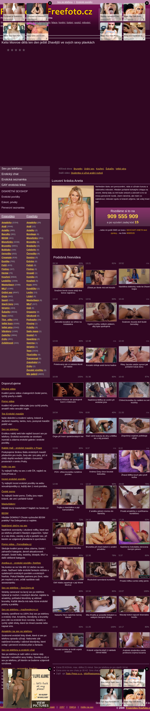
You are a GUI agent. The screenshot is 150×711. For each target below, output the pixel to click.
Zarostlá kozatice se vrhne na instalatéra (68, 323)
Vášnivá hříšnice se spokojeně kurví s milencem (68, 400)
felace (54, 22)
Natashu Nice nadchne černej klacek (68, 616)
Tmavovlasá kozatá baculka (68, 548)
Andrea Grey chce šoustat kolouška (101, 472)
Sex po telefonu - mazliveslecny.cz (20, 609)
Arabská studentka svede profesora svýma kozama (134, 651)
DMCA (72, 707)
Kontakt (51, 707)
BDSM (5, 513)
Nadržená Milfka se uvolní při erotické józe (101, 401)
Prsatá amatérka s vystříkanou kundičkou (134, 512)
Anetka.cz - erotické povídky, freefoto (21, 563)
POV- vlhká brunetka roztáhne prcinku (68, 473)
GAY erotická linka (14, 184)
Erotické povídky (84, 2)
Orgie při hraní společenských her (68, 436)
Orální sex (89, 168)
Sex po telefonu (65, 2)
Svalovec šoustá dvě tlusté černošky (134, 323)
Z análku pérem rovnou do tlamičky (101, 512)
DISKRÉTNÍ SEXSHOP (15, 191)
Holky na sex (8, 466)
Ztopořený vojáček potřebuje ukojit (134, 437)
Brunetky (78, 168)
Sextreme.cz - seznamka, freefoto (19, 668)
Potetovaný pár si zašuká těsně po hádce (68, 365)
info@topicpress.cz (93, 673)
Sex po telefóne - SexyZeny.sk (18, 587)
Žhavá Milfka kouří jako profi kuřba (134, 476)
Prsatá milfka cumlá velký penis (134, 581)
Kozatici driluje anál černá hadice (101, 365)
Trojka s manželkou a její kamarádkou (68, 508)
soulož (77, 22)
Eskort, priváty (9, 202)
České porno (8, 491)
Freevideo (8, 216)
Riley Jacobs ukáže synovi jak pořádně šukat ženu (134, 365)
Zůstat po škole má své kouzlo (101, 287)
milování (86, 22)
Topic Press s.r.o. (74, 673)
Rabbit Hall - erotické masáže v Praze (22, 448)
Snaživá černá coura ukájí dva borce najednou (68, 291)
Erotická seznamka (14, 179)
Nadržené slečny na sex (14, 525)
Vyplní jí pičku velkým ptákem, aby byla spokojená (101, 325)
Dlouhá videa (8, 389)
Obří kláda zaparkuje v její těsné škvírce (68, 583)
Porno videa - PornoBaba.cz (16, 544)
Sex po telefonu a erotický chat (18, 650)
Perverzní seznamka (13, 207)
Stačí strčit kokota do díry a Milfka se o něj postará (101, 437)
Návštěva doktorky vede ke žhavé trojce (134, 287)
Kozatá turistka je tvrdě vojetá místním (68, 650)
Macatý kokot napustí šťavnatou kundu (134, 616)
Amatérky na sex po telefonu (17, 631)
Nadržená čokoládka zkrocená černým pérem (134, 548)
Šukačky (110, 168)
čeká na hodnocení (16, 50)
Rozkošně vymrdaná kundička (101, 579)
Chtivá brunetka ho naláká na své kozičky (134, 401)
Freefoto (32, 216)
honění (62, 22)
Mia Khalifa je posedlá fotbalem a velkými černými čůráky (101, 616)
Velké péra (121, 168)
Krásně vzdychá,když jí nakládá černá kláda (101, 651)
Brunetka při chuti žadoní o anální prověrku (101, 548)
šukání (70, 22)
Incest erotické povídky (14, 479)
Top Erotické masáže (13, 413)
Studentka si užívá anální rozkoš (87, 173)
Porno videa (8, 401)
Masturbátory (8, 503)
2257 (62, 707)
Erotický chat (10, 174)
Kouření (100, 168)
